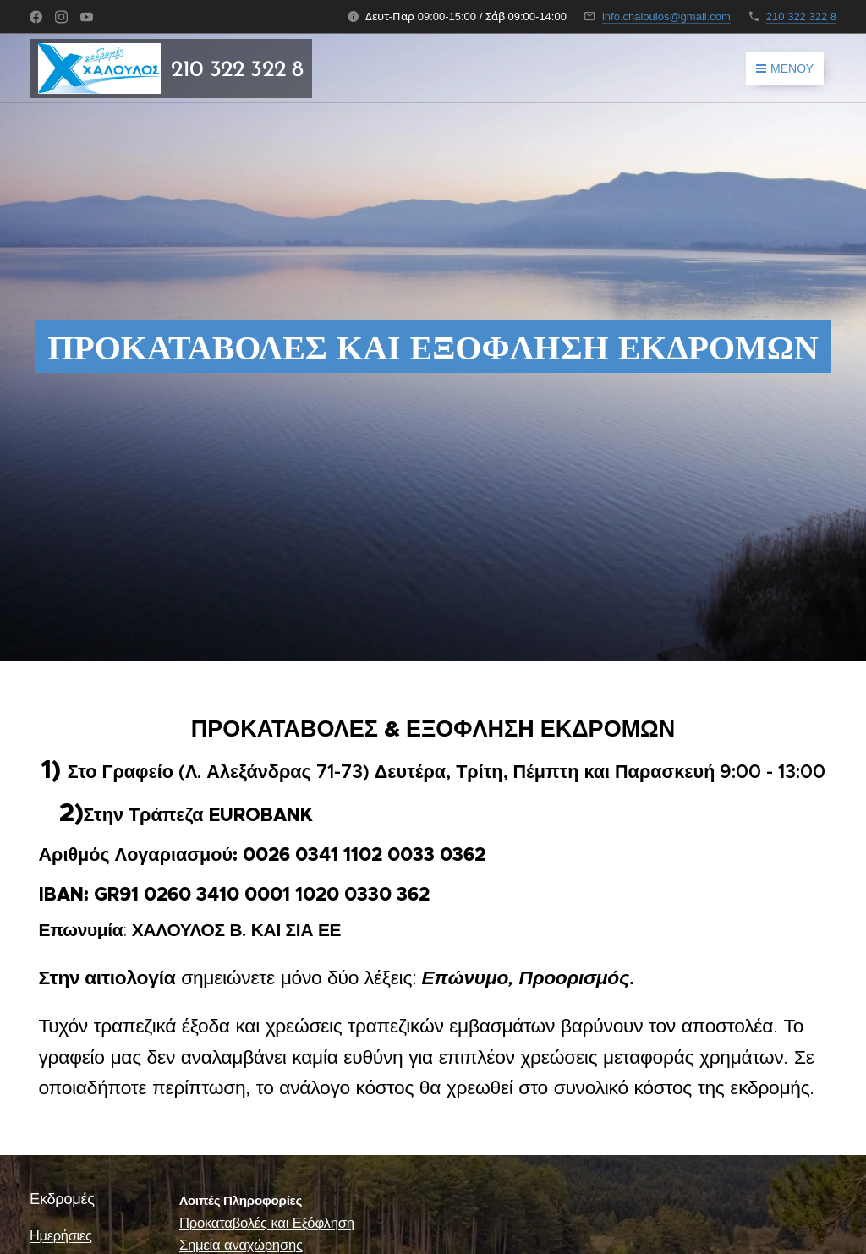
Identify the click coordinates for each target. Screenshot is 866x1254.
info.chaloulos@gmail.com (666, 16)
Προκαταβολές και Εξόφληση (266, 1223)
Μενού (785, 68)
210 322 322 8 (801, 16)
